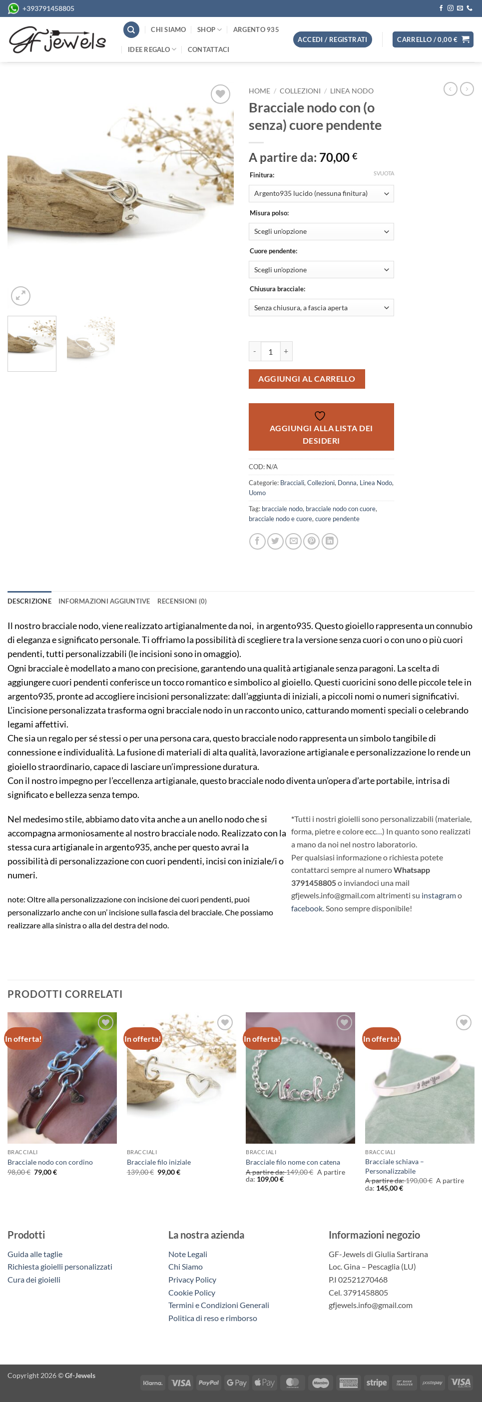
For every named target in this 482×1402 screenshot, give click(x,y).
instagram (439, 895)
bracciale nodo (282, 509)
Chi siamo (168, 29)
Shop (209, 29)
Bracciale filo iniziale (159, 1162)
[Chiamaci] (470, 8)
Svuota (384, 173)
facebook (307, 908)
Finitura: (262, 175)
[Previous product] (467, 89)
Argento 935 (256, 29)
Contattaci (209, 49)
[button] (433, 39)
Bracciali (292, 483)
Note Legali (187, 1254)
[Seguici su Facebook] (441, 8)
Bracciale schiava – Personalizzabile (394, 1166)
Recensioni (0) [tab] (182, 601)
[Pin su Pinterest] (311, 541)
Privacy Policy (192, 1279)
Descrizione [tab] (29, 601)
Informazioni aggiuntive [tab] (104, 601)
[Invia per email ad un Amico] (293, 541)
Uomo (257, 493)
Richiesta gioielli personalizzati (59, 1266)
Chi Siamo (185, 1266)
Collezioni (300, 91)
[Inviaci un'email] (460, 8)
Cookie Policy (191, 1292)
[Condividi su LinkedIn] (330, 541)
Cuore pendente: (273, 251)
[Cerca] (131, 29)
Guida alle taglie (36, 1254)
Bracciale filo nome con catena (293, 1162)
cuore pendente (337, 519)
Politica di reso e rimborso (212, 1318)
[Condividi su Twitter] (275, 541)
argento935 (288, 626)
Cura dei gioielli (33, 1279)
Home (259, 91)
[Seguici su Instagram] (451, 8)
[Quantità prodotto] (271, 351)
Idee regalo (152, 49)
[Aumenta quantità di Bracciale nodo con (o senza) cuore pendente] (287, 351)
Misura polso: (269, 213)
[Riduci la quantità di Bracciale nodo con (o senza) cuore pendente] (255, 351)
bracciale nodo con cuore (341, 509)
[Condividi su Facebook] (257, 541)
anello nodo (221, 819)
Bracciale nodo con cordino (50, 1162)
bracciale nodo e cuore (280, 519)
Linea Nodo (352, 91)
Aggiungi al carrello (306, 378)
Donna (347, 483)
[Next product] (451, 89)
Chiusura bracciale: (277, 289)
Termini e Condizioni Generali (218, 1305)
